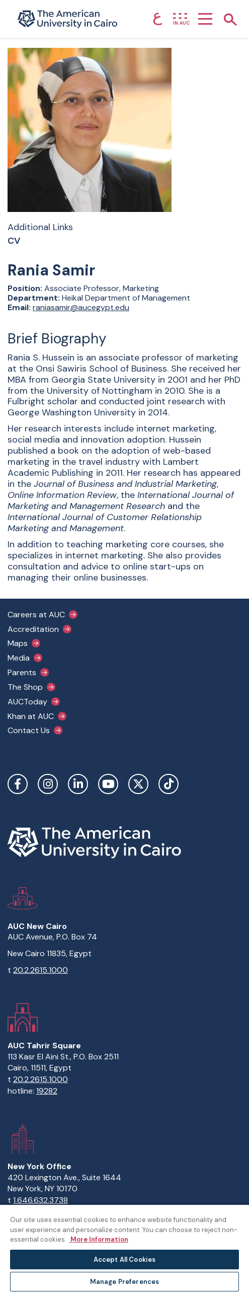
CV (14, 241)
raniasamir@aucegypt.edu (81, 307)
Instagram (48, 784)
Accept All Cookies (124, 1259)
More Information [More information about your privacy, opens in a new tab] (98, 1239)
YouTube (108, 784)
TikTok (168, 784)
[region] (124, 1249)
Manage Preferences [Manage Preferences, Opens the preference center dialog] (124, 1281)
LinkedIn (78, 784)
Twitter (138, 784)
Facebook (18, 784)
